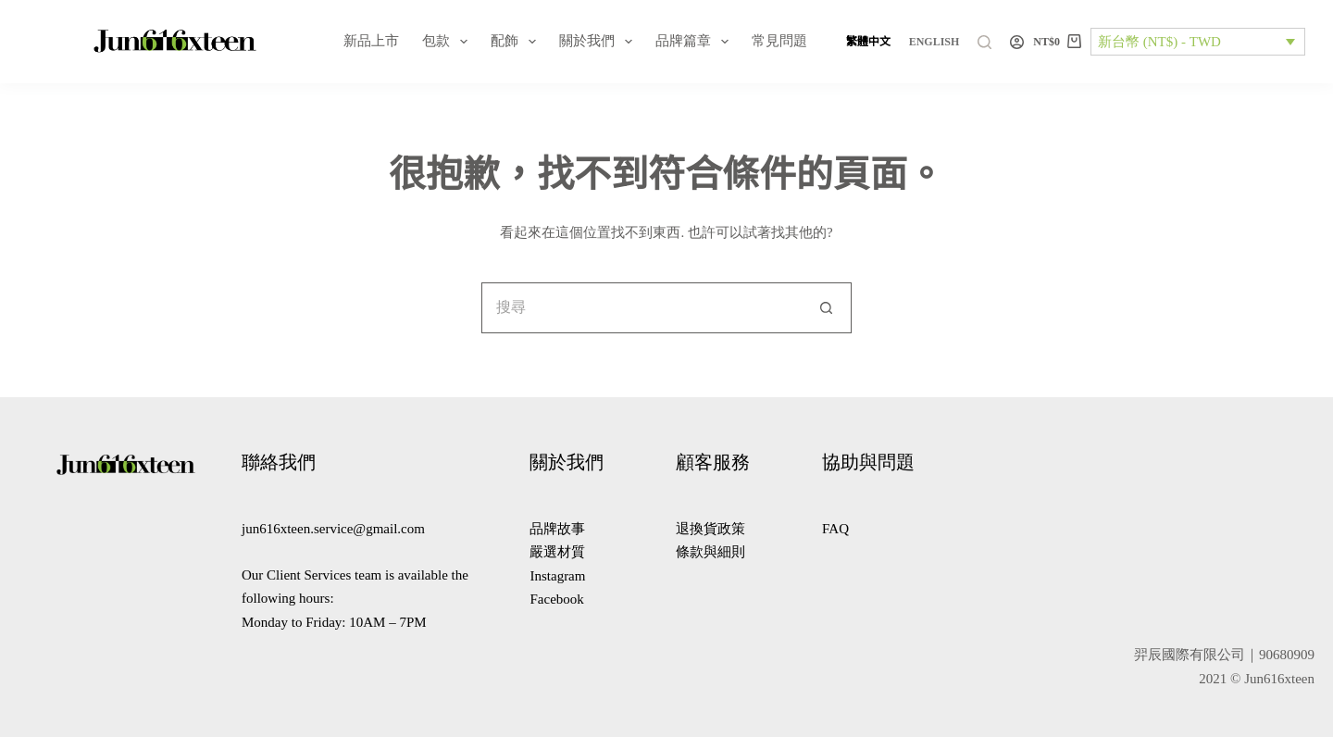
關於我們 (599, 42)
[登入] (1017, 42)
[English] (934, 41)
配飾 (517, 42)
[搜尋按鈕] (826, 307)
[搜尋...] (641, 307)
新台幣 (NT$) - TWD (1159, 41)
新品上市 (371, 40)
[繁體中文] (868, 41)
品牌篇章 (695, 42)
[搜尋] (984, 42)
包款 (448, 42)
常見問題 (779, 40)
